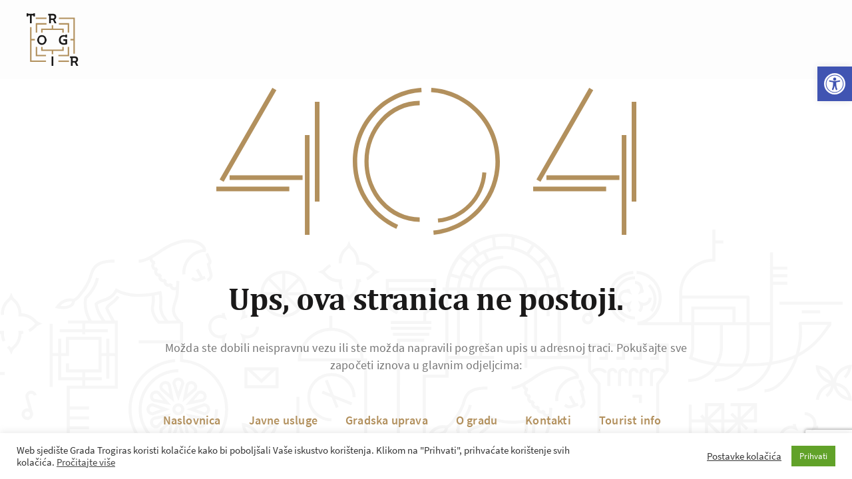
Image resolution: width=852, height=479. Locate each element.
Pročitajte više (86, 462)
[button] (834, 84)
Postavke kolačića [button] (744, 456)
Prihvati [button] (813, 456)
